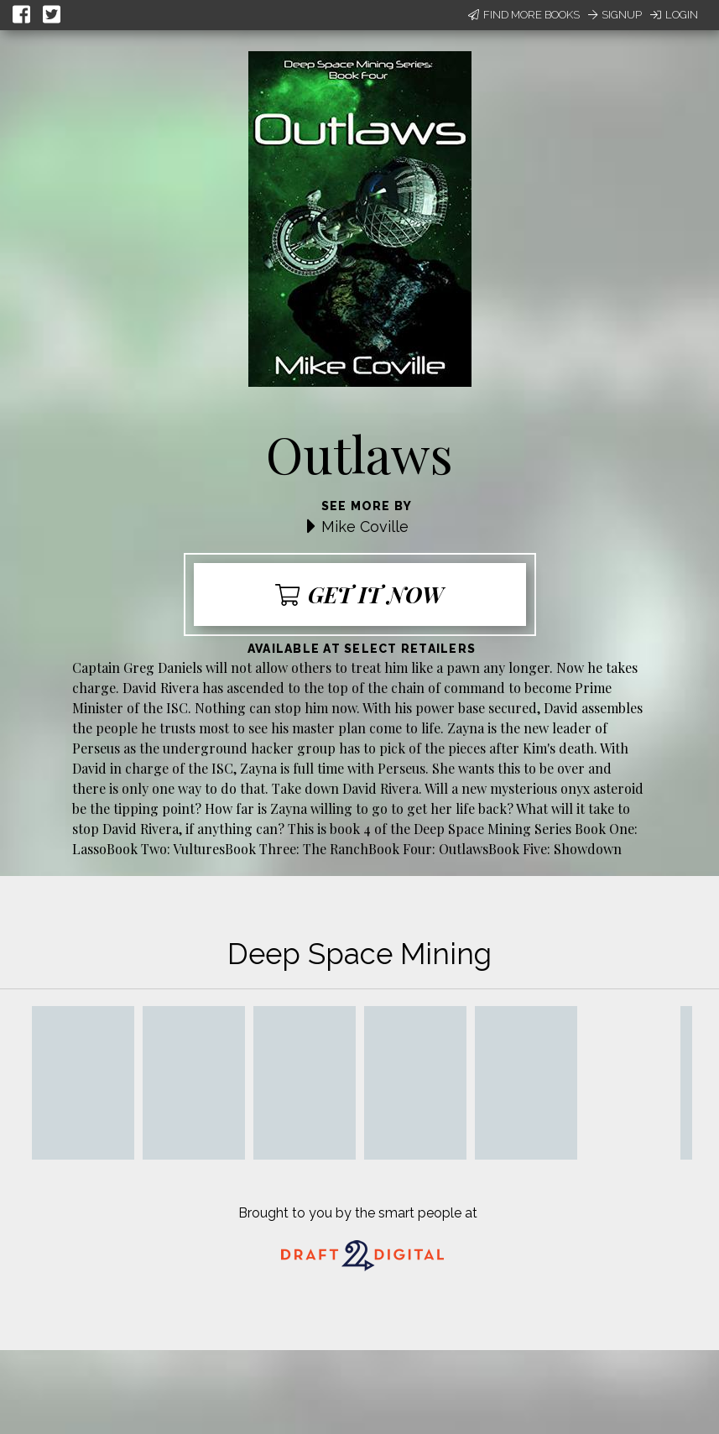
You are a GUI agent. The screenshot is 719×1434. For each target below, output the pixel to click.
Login (674, 14)
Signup (615, 14)
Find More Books (524, 14)
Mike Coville (365, 526)
